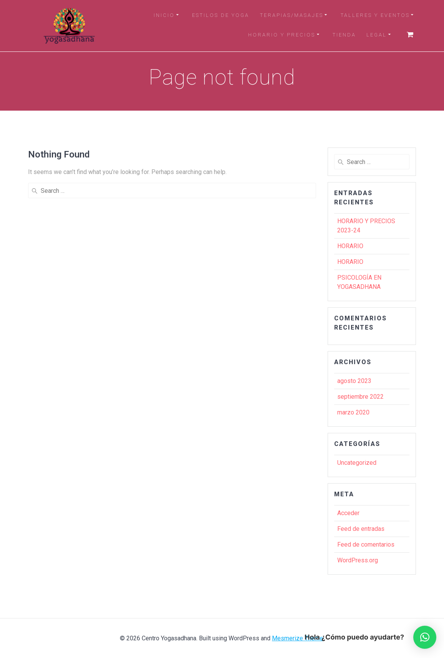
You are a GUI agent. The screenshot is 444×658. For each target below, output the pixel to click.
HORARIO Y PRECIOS (281, 35)
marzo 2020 (353, 412)
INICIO (164, 15)
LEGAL (376, 35)
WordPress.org (357, 560)
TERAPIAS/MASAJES (291, 15)
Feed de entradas (360, 528)
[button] (424, 637)
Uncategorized (356, 462)
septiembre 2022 (360, 396)
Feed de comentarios (365, 544)
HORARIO (350, 246)
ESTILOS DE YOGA (220, 15)
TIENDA (344, 35)
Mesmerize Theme (297, 638)
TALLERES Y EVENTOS (375, 15)
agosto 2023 (354, 381)
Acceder (348, 513)
